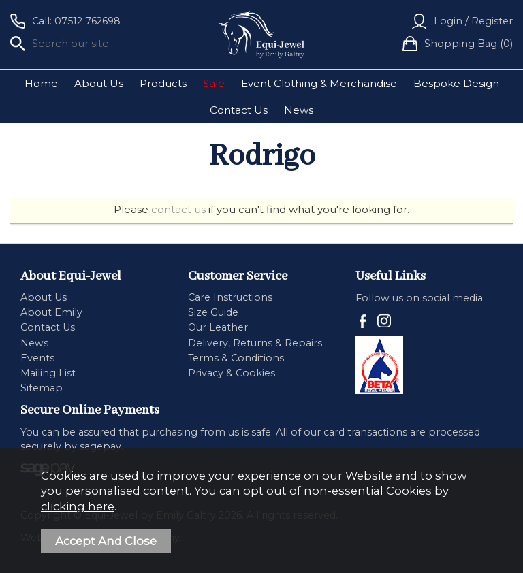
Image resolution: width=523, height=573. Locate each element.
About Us (98, 83)
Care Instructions (230, 297)
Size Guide (213, 312)
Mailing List (48, 373)
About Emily (51, 312)
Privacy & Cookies (231, 373)
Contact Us (239, 109)
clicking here (77, 506)
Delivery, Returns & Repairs (255, 343)
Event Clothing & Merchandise (319, 83)
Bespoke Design (456, 83)
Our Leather (218, 327)
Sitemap (41, 388)
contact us (178, 209)
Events (37, 358)
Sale (214, 83)
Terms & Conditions (236, 358)
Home (41, 83)
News (298, 109)
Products (163, 83)
